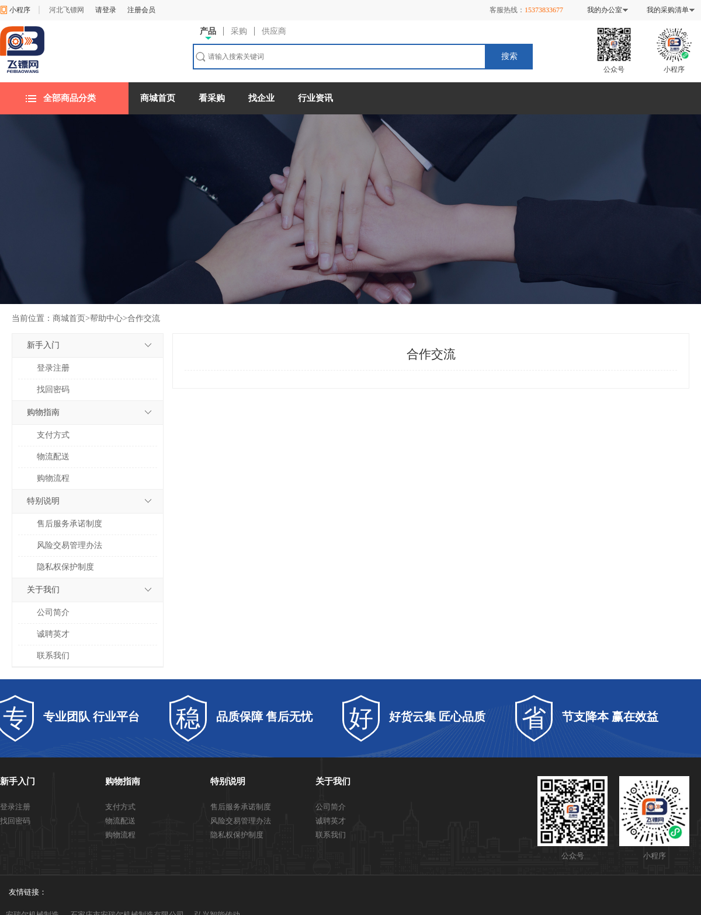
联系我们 (53, 655)
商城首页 (157, 98)
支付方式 (53, 435)
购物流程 (53, 478)
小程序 (19, 10)
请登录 (105, 10)
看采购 (212, 98)
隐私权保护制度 (65, 567)
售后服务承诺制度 (69, 523)
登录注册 (53, 368)
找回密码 (53, 389)
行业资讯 (315, 98)
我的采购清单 (668, 10)
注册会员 (141, 10)
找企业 (261, 98)
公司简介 (53, 612)
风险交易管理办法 (69, 545)
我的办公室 (604, 10)
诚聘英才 (53, 634)
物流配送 (53, 456)
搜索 (509, 56)
